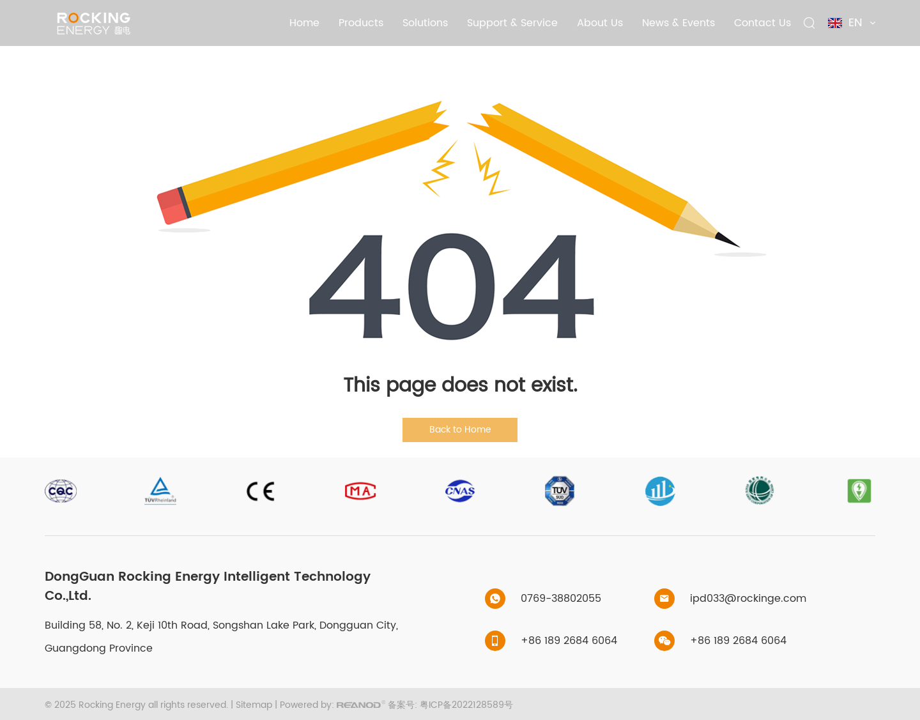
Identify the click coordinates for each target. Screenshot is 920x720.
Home (304, 23)
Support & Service (512, 23)
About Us (600, 23)
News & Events (678, 23)
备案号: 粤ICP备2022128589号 (450, 705)
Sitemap (254, 705)
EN (851, 23)
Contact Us (762, 23)
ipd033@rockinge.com (748, 598)
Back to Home (460, 429)
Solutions (425, 23)
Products (361, 23)
